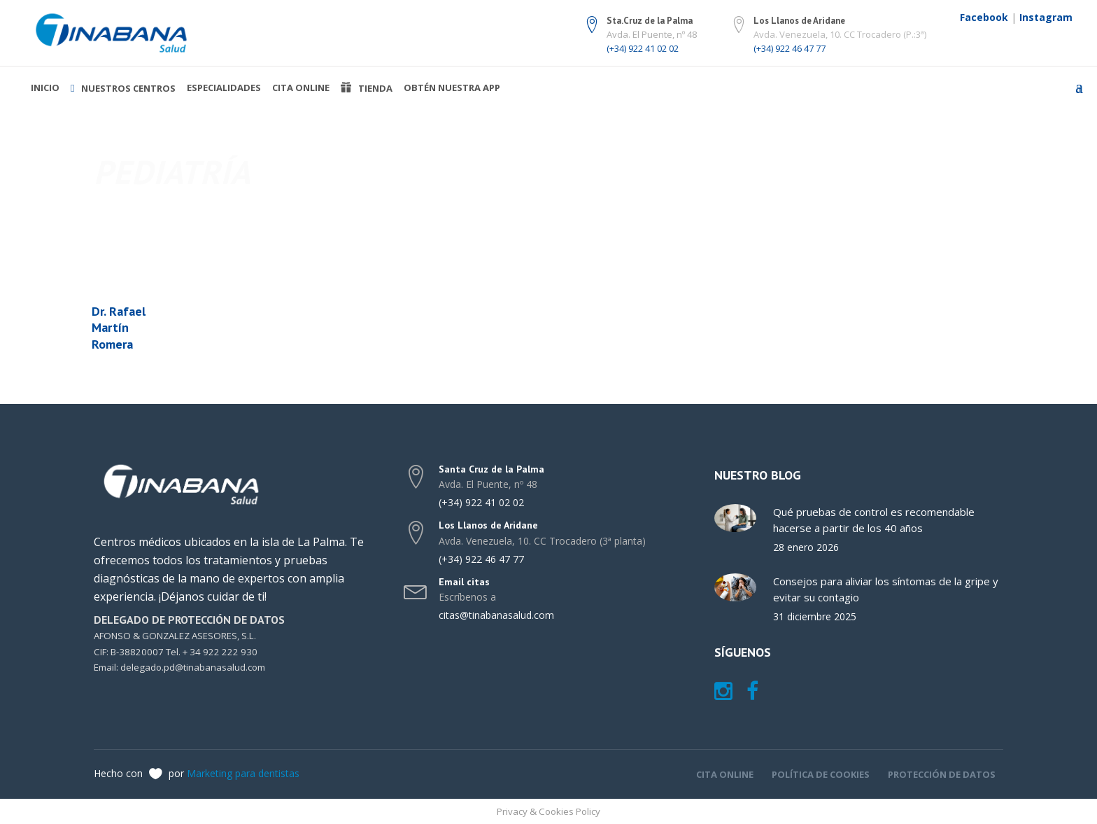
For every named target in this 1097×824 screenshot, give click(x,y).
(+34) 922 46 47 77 (789, 48)
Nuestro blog (757, 475)
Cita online (724, 774)
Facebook (984, 17)
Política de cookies (821, 774)
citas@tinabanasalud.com (496, 615)
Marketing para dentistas (243, 773)
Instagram (1046, 17)
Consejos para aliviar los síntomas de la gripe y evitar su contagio (885, 589)
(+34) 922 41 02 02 (643, 48)
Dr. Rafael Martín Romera (119, 327)
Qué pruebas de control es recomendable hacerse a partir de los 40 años (874, 520)
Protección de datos (942, 774)
